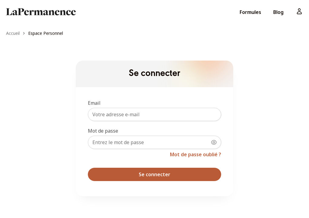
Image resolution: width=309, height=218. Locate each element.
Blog (278, 12)
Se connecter (154, 174)
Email (94, 103)
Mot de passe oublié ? (195, 154)
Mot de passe (103, 130)
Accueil (13, 33)
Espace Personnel (45, 33)
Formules (250, 12)
